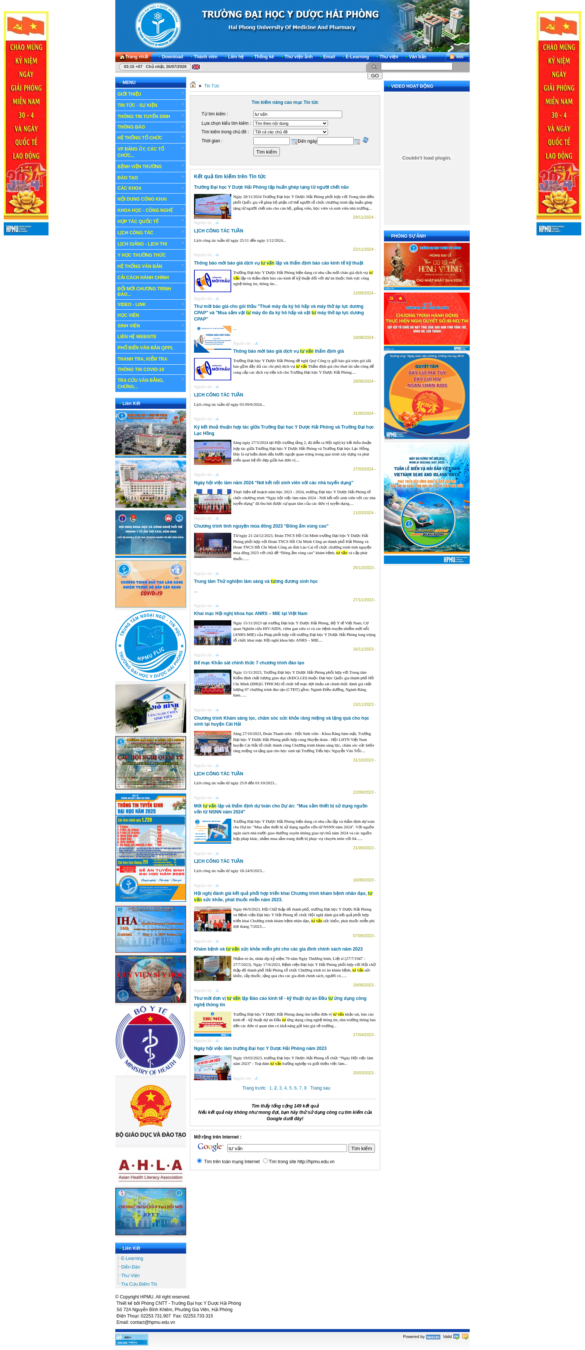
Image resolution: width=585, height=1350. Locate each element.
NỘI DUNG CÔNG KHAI (142, 199)
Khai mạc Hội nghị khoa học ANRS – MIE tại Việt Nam (250, 613)
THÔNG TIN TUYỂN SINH (151, 116)
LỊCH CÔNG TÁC (151, 232)
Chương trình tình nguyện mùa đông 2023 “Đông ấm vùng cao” (261, 526)
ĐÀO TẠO (151, 177)
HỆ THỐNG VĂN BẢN (151, 266)
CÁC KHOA (151, 188)
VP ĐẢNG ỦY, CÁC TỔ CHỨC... (151, 152)
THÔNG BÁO (151, 127)
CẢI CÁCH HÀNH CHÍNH (143, 277)
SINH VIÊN (151, 325)
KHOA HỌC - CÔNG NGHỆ (151, 210)
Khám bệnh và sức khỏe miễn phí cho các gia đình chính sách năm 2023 (278, 949)
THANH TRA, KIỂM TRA (143, 359)
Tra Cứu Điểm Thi (139, 1284)
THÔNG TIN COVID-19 (141, 369)
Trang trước (254, 1088)
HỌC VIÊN (151, 315)
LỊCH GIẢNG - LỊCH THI (151, 244)
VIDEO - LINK (151, 304)
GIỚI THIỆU (151, 94)
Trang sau (320, 1088)
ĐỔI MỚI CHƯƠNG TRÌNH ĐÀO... (144, 291)
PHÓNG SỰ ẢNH (408, 236)
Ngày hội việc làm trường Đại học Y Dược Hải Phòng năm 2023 (260, 1048)
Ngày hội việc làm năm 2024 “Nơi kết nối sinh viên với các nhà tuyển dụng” (273, 482)
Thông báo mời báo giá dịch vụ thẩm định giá (288, 351)
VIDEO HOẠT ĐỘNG (412, 86)
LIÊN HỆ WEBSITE (137, 336)
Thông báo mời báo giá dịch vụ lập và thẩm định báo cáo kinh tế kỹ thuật (278, 263)
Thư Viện (130, 1275)
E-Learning (132, 1258)
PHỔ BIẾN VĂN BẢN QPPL (145, 347)
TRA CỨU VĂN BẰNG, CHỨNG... (151, 383)
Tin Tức (211, 86)
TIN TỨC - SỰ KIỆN (151, 105)
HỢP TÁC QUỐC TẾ (151, 221)
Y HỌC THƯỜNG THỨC (142, 255)
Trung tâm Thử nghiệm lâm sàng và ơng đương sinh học (256, 581)
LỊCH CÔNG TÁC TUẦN (218, 231)
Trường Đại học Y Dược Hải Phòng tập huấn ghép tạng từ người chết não (271, 187)
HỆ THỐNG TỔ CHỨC (151, 137)
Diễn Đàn (130, 1267)
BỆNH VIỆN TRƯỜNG (151, 166)
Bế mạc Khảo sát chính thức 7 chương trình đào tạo (249, 662)
